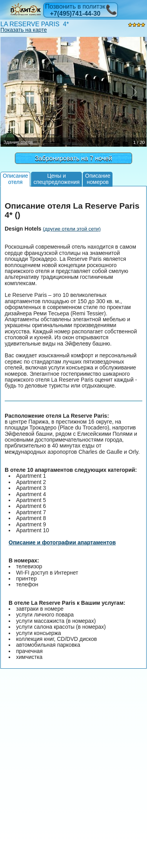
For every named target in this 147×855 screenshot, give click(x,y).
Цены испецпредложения (56, 179)
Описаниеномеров (97, 179)
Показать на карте (23, 30)
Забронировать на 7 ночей (73, 158)
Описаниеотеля (15, 179)
